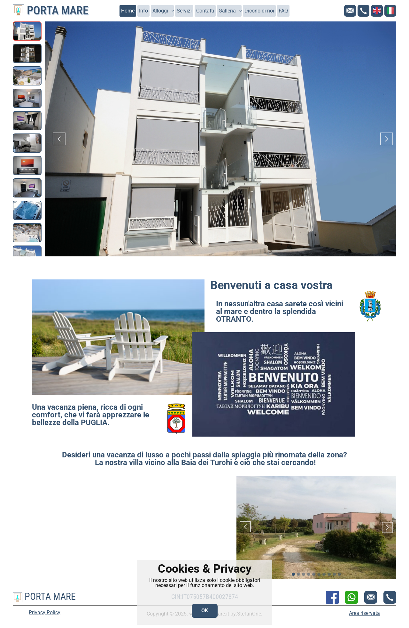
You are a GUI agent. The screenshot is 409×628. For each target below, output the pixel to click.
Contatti (205, 11)
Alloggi (160, 11)
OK (204, 611)
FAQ (283, 11)
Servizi (184, 11)
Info (143, 11)
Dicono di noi (259, 11)
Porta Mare (51, 10)
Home (128, 11)
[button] (59, 139)
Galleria (227, 11)
